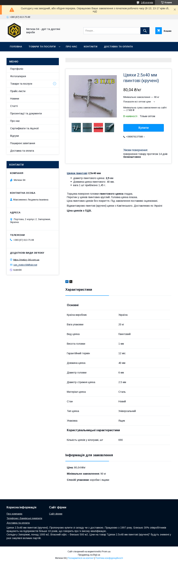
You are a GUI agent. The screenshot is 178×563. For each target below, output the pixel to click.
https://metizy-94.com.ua (26, 259)
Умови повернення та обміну (31, 56)
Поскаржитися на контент (81, 558)
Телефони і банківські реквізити (24, 518)
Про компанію (14, 513)
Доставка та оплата (118, 46)
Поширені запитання (22, 143)
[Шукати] (144, 30)
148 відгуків (147, 2)
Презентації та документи (26, 113)
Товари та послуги (42, 46)
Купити (144, 127)
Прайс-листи (17, 91)
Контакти (90, 46)
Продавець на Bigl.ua (89, 555)
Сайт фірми (55, 513)
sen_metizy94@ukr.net (25, 264)
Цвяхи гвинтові (77, 173)
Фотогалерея (18, 76)
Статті (14, 106)
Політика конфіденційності (109, 558)
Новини (14, 98)
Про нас (71, 46)
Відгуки (14, 135)
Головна (16, 46)
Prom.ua (106, 551)
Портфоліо (16, 68)
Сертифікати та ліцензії (24, 128)
